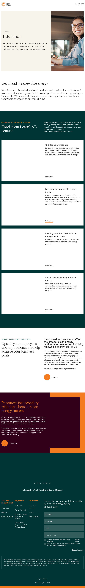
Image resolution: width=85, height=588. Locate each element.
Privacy (45, 579)
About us (4, 512)
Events (31, 512)
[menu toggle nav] (82, 4)
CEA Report (19, 506)
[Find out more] (10, 443)
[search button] (76, 4)
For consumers (34, 516)
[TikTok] (50, 483)
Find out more (49, 177)
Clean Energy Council (41, 582)
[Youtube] (46, 483)
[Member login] (79, 4)
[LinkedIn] (40, 483)
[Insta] (37, 483)
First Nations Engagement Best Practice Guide (21, 525)
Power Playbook (20, 510)
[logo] (6, 4)
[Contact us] (52, 377)
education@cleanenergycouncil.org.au (58, 131)
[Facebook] (34, 483)
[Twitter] (43, 483)
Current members (7, 516)
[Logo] (42, 470)
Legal (39, 579)
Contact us (5, 508)
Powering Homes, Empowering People (21, 516)
